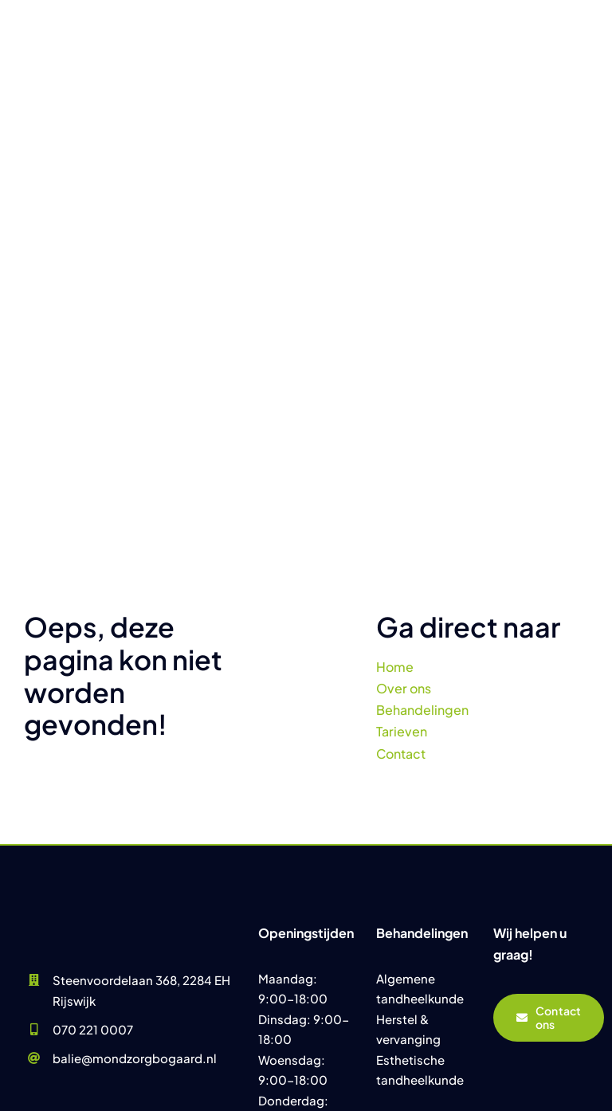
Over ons (403, 688)
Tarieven (401, 731)
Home (395, 666)
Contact (401, 753)
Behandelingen (422, 709)
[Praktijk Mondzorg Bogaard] (95, 863)
